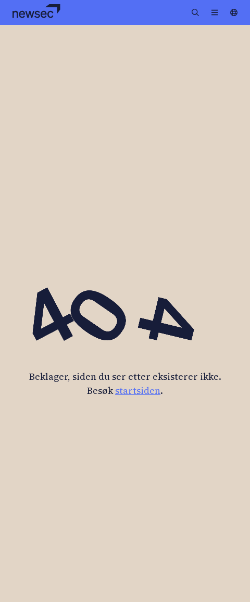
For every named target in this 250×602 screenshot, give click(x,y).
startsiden (137, 390)
